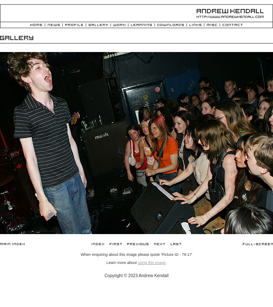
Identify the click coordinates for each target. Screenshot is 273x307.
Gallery (98, 25)
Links (195, 25)
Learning (141, 25)
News (54, 25)
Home (36, 25)
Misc (212, 25)
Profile (74, 25)
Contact (233, 25)
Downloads (170, 25)
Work (119, 25)
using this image (152, 263)
